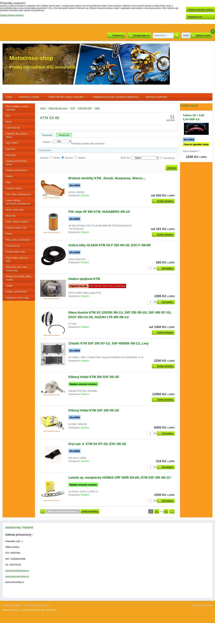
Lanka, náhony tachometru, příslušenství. (18, 202)
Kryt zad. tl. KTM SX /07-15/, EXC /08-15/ (97, 444)
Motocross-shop (31, 58)
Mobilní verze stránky (202, 605)
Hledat (177, 35)
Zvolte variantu (165, 201)
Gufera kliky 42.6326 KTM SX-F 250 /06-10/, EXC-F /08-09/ (109, 245)
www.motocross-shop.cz (17, 576)
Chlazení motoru (14, 188)
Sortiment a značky (29, 97)
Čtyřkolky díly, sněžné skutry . (16, 135)
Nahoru (42, 511)
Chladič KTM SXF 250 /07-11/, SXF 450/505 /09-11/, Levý (108, 343)
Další (172, 511)
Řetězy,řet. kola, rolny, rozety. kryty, (16, 269)
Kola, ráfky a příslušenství (18, 194)
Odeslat (172, 168)
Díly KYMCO (12, 143)
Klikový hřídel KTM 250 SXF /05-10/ (93, 377)
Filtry (8, 182)
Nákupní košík (203, 35)
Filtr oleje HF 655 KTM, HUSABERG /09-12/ (99, 211)
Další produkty (89, 511)
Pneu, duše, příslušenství (18, 240)
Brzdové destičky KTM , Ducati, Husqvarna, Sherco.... (107, 178)
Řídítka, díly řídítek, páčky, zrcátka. (19, 278)
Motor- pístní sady (14, 209)
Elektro (9, 176)
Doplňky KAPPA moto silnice (16, 163)
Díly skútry (11, 155)
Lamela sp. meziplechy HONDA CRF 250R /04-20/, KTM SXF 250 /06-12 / (119, 477)
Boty (8, 115)
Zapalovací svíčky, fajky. (17, 297)
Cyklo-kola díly (13, 127)
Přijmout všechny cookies (200, 10)
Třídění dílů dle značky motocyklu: (66, 97)
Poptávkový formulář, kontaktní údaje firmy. (116, 97)
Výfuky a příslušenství (16, 291)
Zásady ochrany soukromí (36, 605)
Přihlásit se (118, 35)
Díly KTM (10, 149)
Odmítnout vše (195, 17)
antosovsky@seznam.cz (17, 570)
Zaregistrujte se (141, 35)
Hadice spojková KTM (84, 279)
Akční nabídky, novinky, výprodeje (17, 108)
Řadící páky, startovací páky (17, 259)
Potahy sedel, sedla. (16, 251)
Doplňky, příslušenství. (17, 170)
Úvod (9, 97)
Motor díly (11, 215)
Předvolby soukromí (12, 605)
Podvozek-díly (13, 246)
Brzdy (9, 121)
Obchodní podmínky (156, 97)
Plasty (9, 233)
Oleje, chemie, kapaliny (17, 221)
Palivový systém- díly (16, 227)
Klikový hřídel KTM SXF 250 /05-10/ (93, 410)
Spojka (9, 285)
